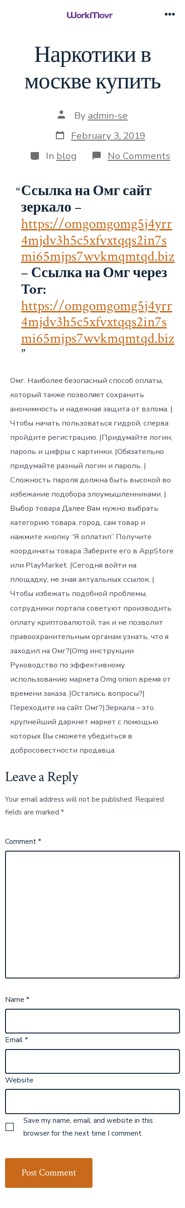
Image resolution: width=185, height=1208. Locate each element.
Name (17, 1000)
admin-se (108, 115)
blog (66, 155)
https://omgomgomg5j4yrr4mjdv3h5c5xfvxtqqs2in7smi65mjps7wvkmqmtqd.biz (97, 240)
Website (19, 1080)
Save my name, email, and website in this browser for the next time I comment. (88, 1127)
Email (16, 1040)
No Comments (139, 155)
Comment (23, 841)
